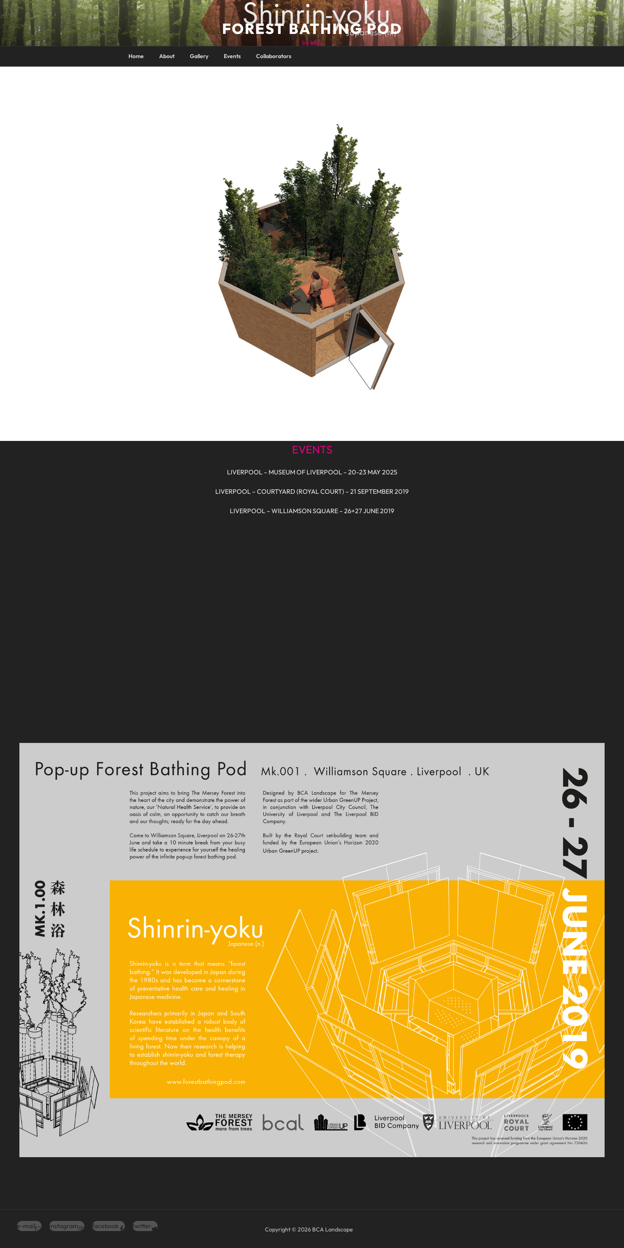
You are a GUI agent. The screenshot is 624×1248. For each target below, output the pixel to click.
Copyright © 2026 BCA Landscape (309, 1229)
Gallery (199, 56)
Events (232, 56)
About (166, 56)
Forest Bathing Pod (312, 28)
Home (136, 56)
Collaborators (273, 56)
